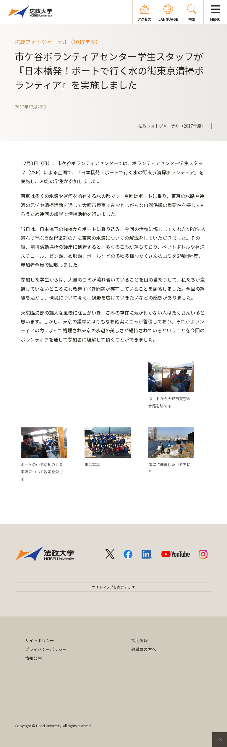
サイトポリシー (39, 640)
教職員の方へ (143, 649)
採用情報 (139, 640)
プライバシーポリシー (46, 649)
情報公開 (33, 658)
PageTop (219, 739)
